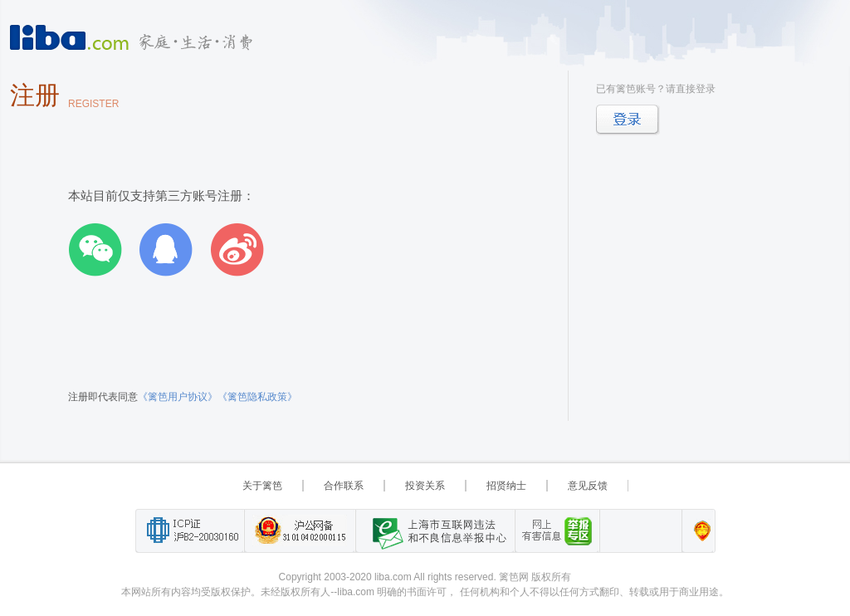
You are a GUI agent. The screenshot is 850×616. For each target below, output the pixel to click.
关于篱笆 (262, 485)
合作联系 (344, 485)
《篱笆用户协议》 (177, 397)
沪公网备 (299, 531)
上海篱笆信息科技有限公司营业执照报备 (697, 531)
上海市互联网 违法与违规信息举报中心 (435, 531)
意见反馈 (588, 485)
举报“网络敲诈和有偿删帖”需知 (556, 531)
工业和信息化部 (189, 531)
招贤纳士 (506, 485)
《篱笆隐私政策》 (257, 397)
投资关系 (425, 485)
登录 (628, 120)
